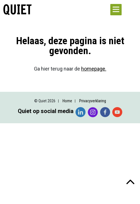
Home (67, 101)
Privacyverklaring (92, 101)
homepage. (93, 69)
